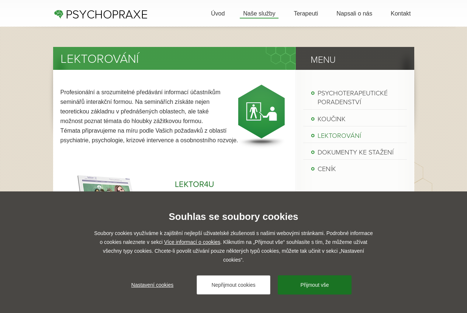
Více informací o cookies (192, 242)
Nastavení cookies (152, 285)
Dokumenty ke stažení (356, 152)
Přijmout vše (314, 285)
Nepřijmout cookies (233, 285)
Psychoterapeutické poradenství (353, 97)
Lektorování (339, 136)
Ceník (327, 169)
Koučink (332, 119)
